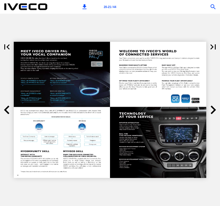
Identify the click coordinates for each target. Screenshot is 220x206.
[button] (84, 7)
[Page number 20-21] (110, 7)
